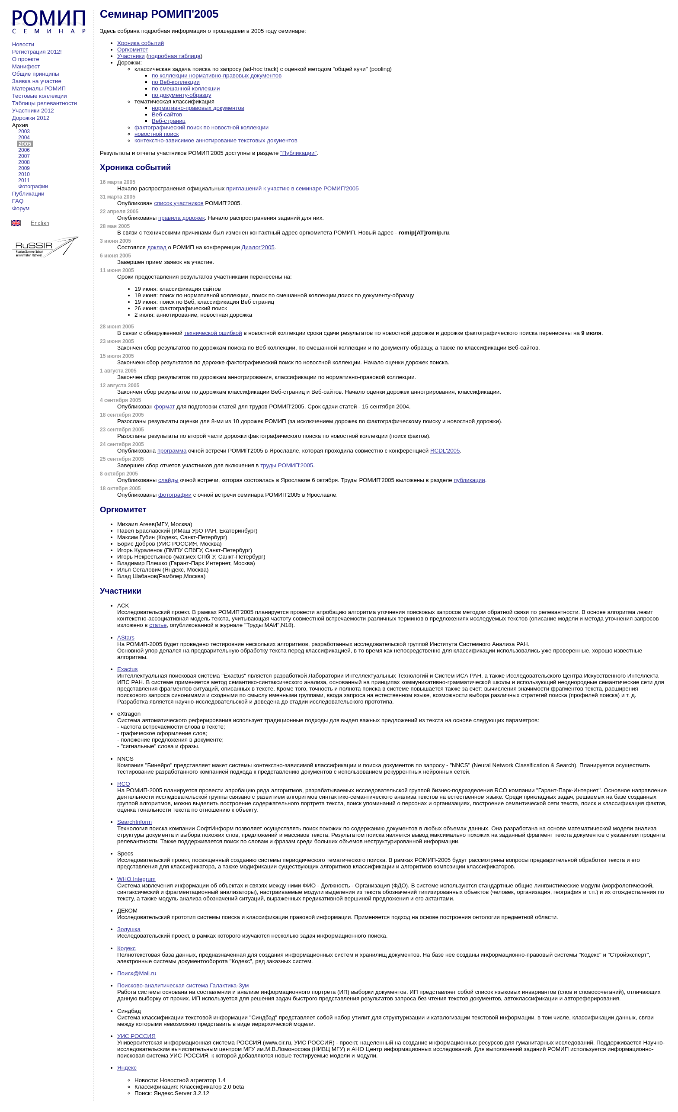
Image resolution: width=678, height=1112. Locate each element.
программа (171, 450)
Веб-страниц (168, 121)
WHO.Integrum (136, 879)
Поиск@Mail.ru (136, 973)
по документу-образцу (181, 95)
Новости (23, 44)
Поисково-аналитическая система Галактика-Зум (183, 985)
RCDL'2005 (445, 450)
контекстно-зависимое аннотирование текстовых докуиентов (215, 140)
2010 (24, 174)
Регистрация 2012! (36, 51)
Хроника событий (140, 43)
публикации (469, 480)
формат (164, 406)
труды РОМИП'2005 (286, 465)
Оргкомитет (132, 49)
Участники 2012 (32, 110)
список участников (178, 203)
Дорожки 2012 (30, 118)
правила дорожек (181, 218)
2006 (24, 150)
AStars (125, 637)
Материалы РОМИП (38, 88)
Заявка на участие (36, 81)
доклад (156, 247)
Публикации (28, 193)
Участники (131, 56)
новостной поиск (156, 134)
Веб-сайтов (167, 114)
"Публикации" (298, 153)
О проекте (25, 59)
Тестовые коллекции (39, 96)
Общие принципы (35, 74)
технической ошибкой (213, 333)
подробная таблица (174, 56)
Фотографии (33, 186)
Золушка (129, 929)
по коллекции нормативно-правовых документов (216, 75)
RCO (123, 784)
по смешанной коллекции (186, 88)
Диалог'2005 (258, 247)
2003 (24, 132)
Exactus (127, 669)
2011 (24, 180)
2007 (24, 156)
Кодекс (126, 948)
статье (157, 625)
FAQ (17, 201)
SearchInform (134, 822)
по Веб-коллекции (176, 82)
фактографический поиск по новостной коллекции (201, 127)
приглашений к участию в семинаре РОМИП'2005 (292, 188)
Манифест (26, 66)
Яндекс (127, 1067)
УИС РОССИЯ (136, 1036)
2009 (24, 168)
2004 (24, 138)
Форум (20, 208)
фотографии (175, 495)
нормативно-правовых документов (198, 108)
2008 (24, 162)
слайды (168, 480)
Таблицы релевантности (44, 103)
